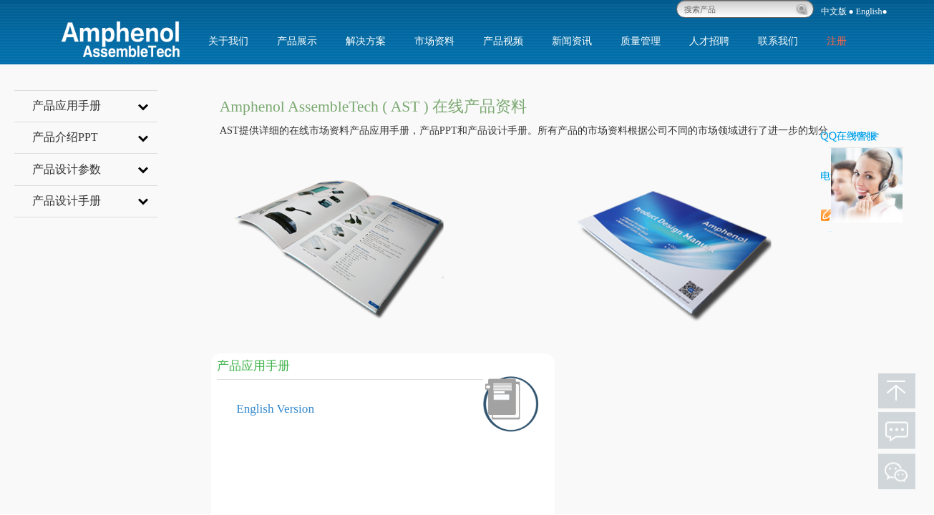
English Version (275, 409)
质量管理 (641, 40)
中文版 (834, 11)
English (869, 11)
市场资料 (434, 40)
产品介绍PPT (94, 136)
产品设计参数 (94, 168)
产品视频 (503, 40)
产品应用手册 (94, 105)
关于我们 (228, 40)
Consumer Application (635, 434)
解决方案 (366, 40)
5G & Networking (625, 488)
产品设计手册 (94, 200)
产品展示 (297, 40)
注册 (837, 40)
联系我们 (778, 40)
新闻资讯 (572, 40)
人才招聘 (709, 40)
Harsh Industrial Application (648, 461)
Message (864, 134)
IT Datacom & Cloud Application (659, 407)
